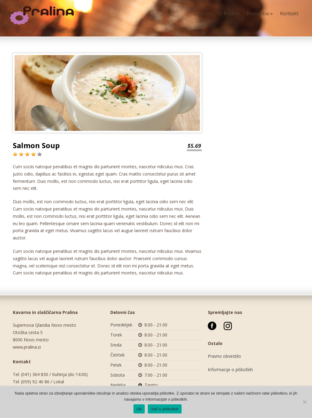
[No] (304, 402)
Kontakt (289, 13)
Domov (202, 13)
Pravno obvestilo (224, 356)
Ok (139, 409)
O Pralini (228, 13)
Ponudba (260, 13)
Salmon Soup (36, 145)
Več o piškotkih (164, 409)
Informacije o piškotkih (230, 369)
